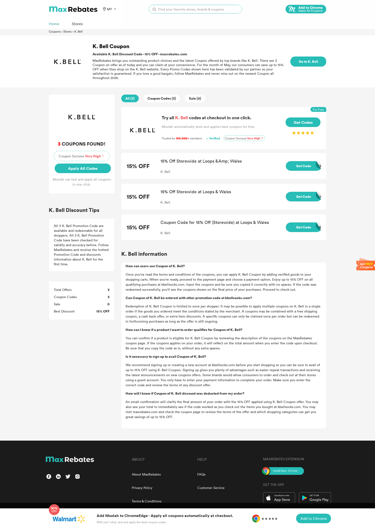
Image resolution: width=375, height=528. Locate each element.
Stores (67, 31)
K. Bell (78, 31)
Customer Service (211, 487)
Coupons (55, 31)
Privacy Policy (142, 487)
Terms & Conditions (146, 501)
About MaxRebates (146, 474)
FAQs (201, 474)
